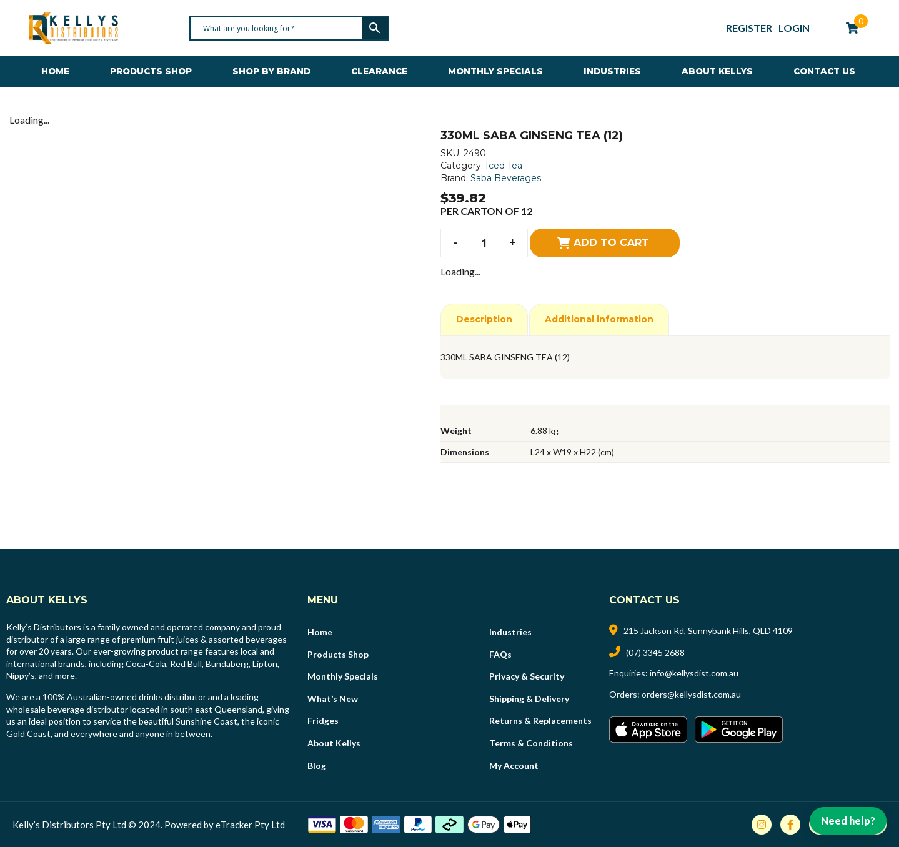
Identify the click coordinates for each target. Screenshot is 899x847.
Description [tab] (484, 319)
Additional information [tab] (599, 319)
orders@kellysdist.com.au (691, 694)
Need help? (848, 820)
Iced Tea (503, 165)
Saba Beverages (505, 178)
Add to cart (611, 243)
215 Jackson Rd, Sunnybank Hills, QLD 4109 (708, 630)
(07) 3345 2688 (655, 652)
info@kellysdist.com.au (694, 673)
